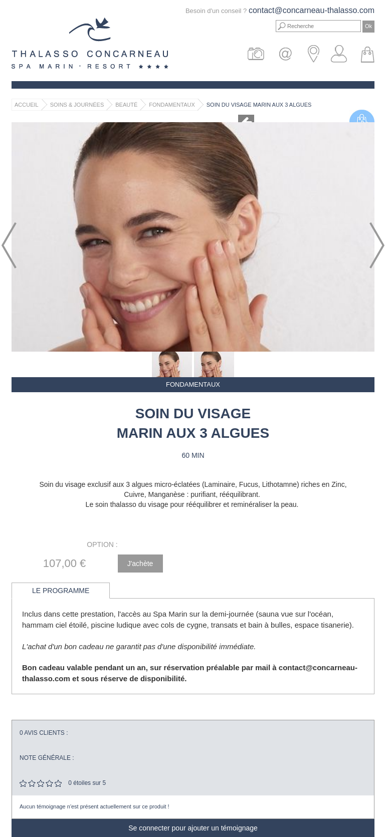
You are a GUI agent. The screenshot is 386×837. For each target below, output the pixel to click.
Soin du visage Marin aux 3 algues (259, 105)
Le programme (60, 591)
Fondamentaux (172, 105)
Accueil (27, 105)
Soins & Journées (77, 105)
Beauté (126, 105)
